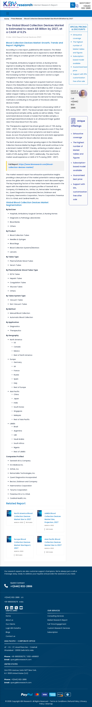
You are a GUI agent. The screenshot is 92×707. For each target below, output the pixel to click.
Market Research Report (57, 620)
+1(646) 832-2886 (86, 7)
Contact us (10, 636)
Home (6, 19)
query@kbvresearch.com (21, 659)
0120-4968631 (33, 656)
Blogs (8, 632)
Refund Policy (73, 701)
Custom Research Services (58, 628)
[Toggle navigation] (7, 13)
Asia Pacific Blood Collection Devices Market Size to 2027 (53, 542)
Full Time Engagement (56, 624)
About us (9, 620)
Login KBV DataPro (13, 628)
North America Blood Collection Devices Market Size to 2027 (23, 516)
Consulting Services (55, 616)
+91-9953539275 (11, 602)
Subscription (52, 632)
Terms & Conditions (58, 701)
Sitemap (49, 704)
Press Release (16, 19)
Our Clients (10, 624)
